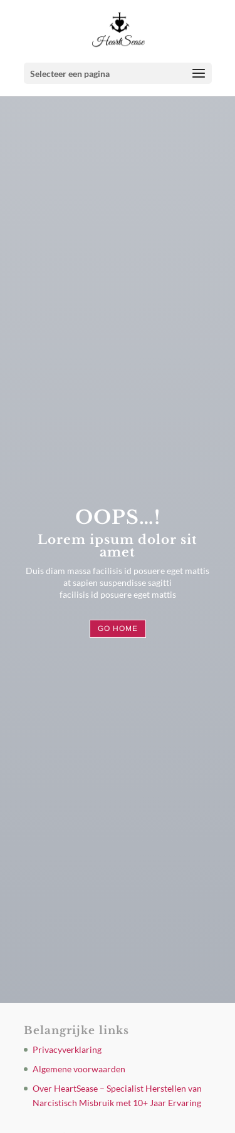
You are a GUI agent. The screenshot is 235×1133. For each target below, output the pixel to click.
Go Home (118, 628)
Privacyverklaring (67, 1049)
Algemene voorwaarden (79, 1069)
